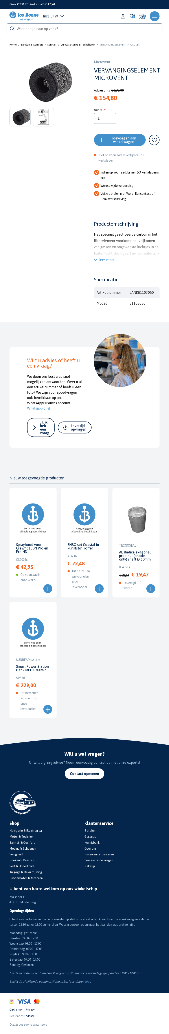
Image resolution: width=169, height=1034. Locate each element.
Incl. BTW (53, 16)
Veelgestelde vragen (98, 860)
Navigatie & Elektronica (25, 830)
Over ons (90, 848)
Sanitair (51, 44)
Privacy (30, 1009)
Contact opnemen (84, 774)
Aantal (98, 110)
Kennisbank (92, 842)
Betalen (90, 830)
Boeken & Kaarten (21, 860)
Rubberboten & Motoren (26, 878)
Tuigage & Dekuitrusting (25, 872)
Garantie (90, 836)
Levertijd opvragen (78, 427)
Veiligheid (16, 854)
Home (13, 44)
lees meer (107, 260)
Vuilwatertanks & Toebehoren (78, 44)
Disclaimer (16, 1009)
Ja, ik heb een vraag (44, 427)
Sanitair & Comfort (32, 44)
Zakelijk (90, 866)
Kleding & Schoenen (22, 848)
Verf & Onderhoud (21, 866)
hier (87, 981)
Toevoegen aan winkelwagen (123, 140)
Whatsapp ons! (38, 408)
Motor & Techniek (21, 836)
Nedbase (29, 1016)
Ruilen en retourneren (99, 854)
